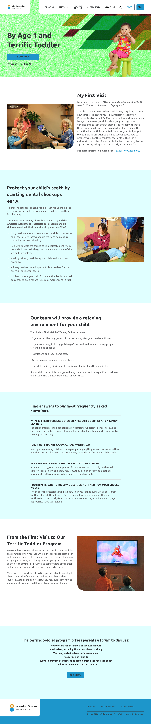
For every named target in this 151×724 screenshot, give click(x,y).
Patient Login (130, 7)
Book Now (140, 7)
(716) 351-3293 (23, 63)
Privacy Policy (118, 714)
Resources (95, 7)
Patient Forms (127, 706)
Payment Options (78, 7)
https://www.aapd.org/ (127, 150)
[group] (40, 126)
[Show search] (121, 7)
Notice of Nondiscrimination (134, 714)
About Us (49, 7)
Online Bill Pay (108, 706)
